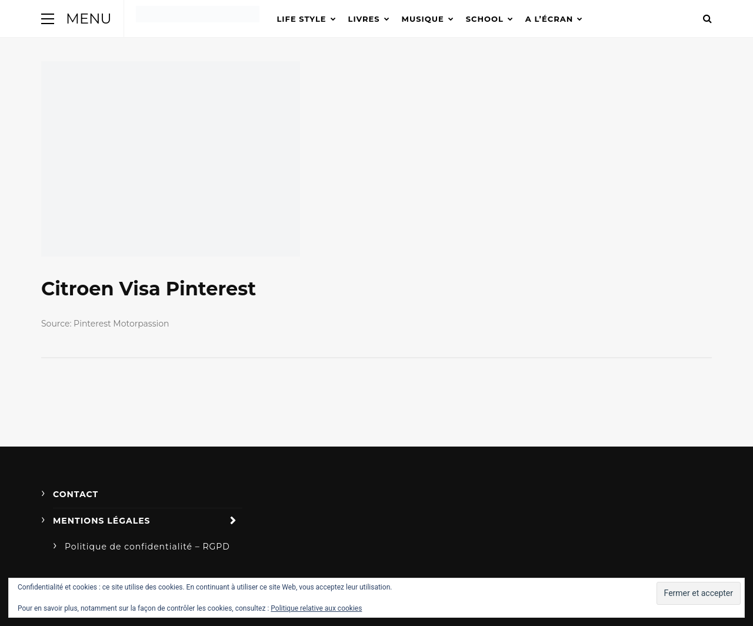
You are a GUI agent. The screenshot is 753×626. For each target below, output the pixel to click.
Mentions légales (102, 520)
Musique (423, 19)
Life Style (301, 19)
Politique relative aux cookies (316, 608)
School (485, 19)
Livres (364, 19)
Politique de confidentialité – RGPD (147, 546)
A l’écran (549, 19)
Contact (75, 494)
